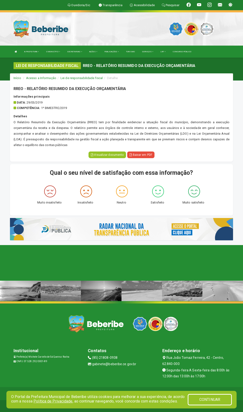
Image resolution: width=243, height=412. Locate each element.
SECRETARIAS (74, 52)
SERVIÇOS (147, 52)
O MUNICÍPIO (53, 52)
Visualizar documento (107, 154)
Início (17, 78)
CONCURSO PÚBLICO (182, 52)
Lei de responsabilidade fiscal (82, 78)
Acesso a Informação (41, 78)
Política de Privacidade (52, 401)
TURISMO (130, 52)
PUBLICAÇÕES (111, 52)
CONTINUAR (209, 399)
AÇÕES (93, 52)
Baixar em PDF (141, 154)
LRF (163, 52)
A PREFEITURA (31, 52)
